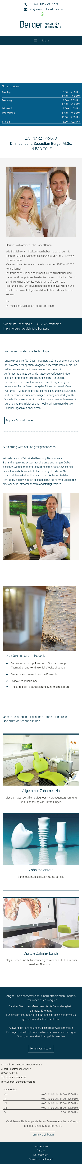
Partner (41, 1150)
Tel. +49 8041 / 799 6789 (43, 4)
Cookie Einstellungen (41, 1159)
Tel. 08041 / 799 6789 (13, 1077)
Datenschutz (40, 1154)
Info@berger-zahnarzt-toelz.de (46, 9)
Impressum (41, 1146)
